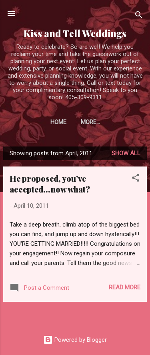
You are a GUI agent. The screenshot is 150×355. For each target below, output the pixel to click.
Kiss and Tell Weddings (75, 33)
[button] (135, 179)
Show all (126, 153)
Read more (124, 287)
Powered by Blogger (75, 339)
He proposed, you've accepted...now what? (50, 184)
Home (58, 122)
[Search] (139, 16)
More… (90, 122)
